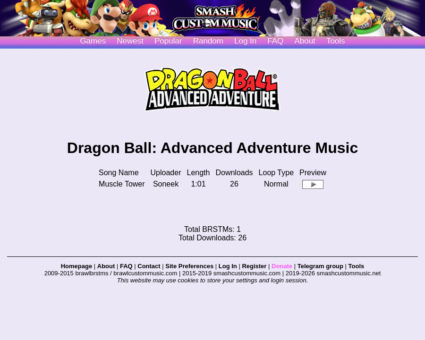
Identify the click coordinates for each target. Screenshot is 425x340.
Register (254, 266)
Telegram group (320, 266)
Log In (228, 266)
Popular (168, 40)
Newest (130, 40)
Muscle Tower (122, 184)
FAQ (275, 40)
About (304, 40)
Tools (335, 40)
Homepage (76, 266)
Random (208, 40)
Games (93, 40)
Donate (282, 266)
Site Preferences (189, 266)
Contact (148, 266)
